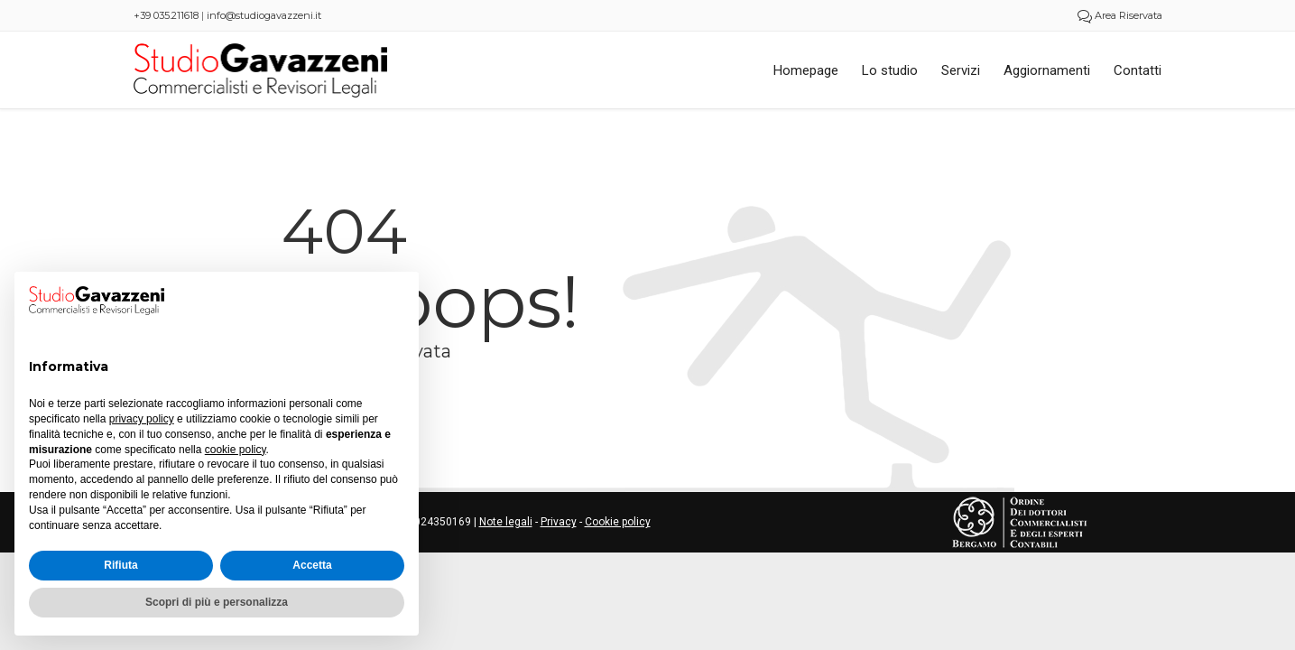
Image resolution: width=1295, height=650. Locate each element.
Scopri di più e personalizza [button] (216, 602)
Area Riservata (1120, 15)
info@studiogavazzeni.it (264, 15)
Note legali (505, 521)
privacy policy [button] (141, 419)
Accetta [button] (311, 565)
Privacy (559, 521)
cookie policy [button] (235, 449)
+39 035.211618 (166, 15)
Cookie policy (618, 521)
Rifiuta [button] (120, 565)
